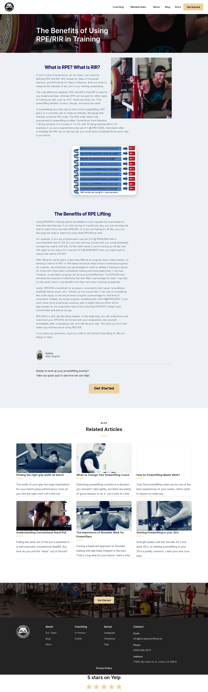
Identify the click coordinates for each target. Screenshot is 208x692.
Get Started (193, 7)
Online (78, 638)
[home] (9, 7)
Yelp (106, 644)
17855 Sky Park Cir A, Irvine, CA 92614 (155, 661)
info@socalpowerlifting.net (147, 638)
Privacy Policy (104, 668)
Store (178, 6)
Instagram (109, 632)
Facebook (109, 638)
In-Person (80, 632)
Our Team (50, 632)
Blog (167, 6)
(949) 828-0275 (142, 650)
